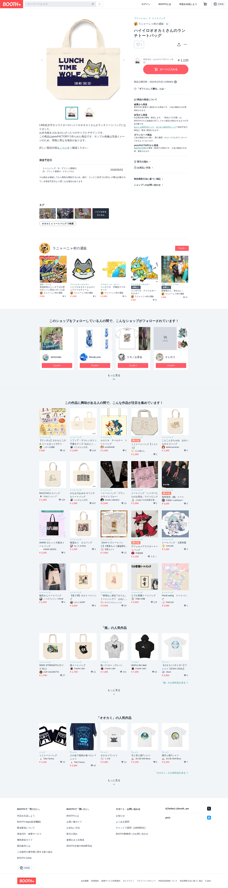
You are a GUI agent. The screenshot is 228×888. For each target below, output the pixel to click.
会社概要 (85, 881)
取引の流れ (142, 161)
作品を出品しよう (188, 4)
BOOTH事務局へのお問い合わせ (132, 834)
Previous (41, 60)
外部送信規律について (167, 881)
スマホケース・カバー (110, 284)
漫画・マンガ (45, 284)
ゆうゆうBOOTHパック (166, 127)
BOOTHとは (164, 4)
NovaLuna (95, 357)
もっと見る (114, 378)
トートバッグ (158, 18)
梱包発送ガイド (25, 840)
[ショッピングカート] (205, 4)
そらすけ (170, 357)
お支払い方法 (143, 167)
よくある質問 (122, 821)
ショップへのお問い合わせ (147, 185)
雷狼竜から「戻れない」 (172, 291)
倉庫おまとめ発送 (75, 840)
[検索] (93, 4)
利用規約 (95, 881)
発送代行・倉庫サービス (29, 834)
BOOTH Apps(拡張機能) (29, 821)
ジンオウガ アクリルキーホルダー (143, 292)
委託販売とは (23, 846)
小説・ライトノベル (169, 284)
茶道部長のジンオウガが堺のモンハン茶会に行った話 (52, 288)
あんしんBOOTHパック (144, 127)
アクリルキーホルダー (79, 284)
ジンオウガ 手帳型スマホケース (113, 288)
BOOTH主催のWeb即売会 (79, 846)
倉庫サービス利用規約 (110, 881)
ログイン (145, 4)
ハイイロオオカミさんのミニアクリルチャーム (82, 288)
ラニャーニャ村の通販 (70, 248)
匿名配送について (26, 828)
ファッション (140, 18)
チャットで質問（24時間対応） (131, 828)
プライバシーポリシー (146, 881)
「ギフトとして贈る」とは (150, 88)
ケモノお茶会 (134, 357)
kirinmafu (56, 357)
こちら (63, 147)
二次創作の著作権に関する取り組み (35, 852)
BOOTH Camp (24, 858)
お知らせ (120, 815)
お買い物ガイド (74, 821)
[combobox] (60, 4)
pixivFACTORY (140, 148)
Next (123, 60)
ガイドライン (128, 881)
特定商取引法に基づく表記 (147, 179)
